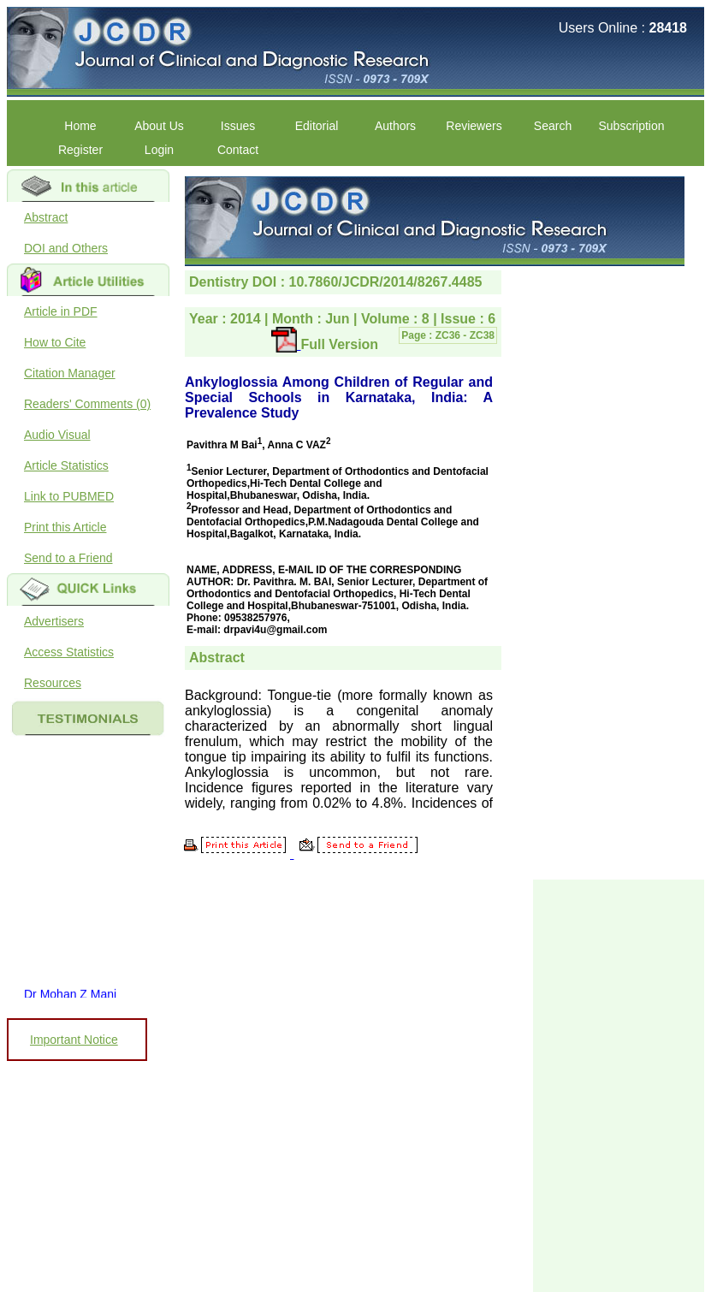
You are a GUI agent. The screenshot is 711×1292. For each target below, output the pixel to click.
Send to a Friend (68, 558)
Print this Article (65, 527)
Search (553, 126)
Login (159, 150)
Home (80, 126)
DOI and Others (66, 248)
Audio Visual (57, 435)
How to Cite (55, 342)
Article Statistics (66, 465)
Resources (52, 683)
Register (80, 150)
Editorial (317, 126)
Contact (237, 150)
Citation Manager (70, 373)
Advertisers (54, 621)
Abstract (46, 217)
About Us (159, 126)
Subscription (631, 126)
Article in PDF (61, 311)
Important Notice (74, 1039)
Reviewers (473, 126)
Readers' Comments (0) (87, 404)
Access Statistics (69, 652)
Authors (395, 126)
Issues (238, 126)
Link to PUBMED (69, 496)
